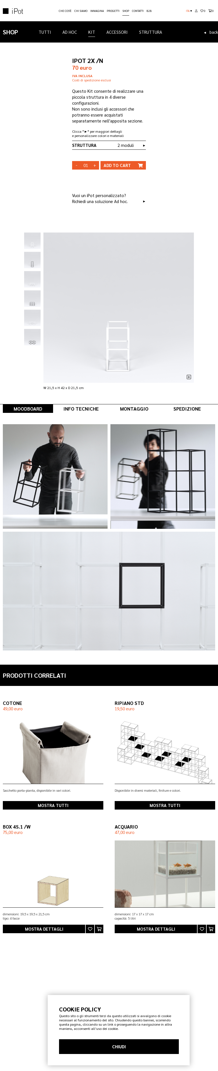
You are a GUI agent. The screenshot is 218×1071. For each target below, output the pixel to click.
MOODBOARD (28, 408)
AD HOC (69, 32)
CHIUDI (119, 1046)
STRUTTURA (150, 32)
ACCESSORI (117, 32)
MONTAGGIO (134, 408)
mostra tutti (53, 805)
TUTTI (45, 32)
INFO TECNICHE (81, 408)
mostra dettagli (44, 928)
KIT (91, 33)
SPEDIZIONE (187, 408)
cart (123, 165)
